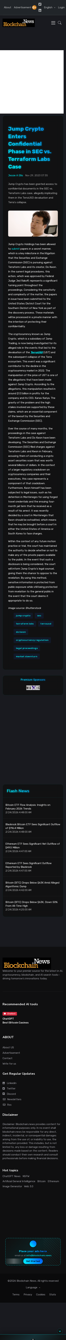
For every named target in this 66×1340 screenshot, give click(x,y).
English (48, 7)
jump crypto (23, 615)
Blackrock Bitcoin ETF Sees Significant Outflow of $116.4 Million (32, 826)
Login (61, 7)
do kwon (21, 632)
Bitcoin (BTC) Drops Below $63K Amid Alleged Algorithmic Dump (32, 884)
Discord (9, 1093)
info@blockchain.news (38, 1255)
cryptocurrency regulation (32, 640)
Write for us (9, 1063)
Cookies (40, 1294)
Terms (16, 1294)
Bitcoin (41, 1181)
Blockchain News (26, 1280)
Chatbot (9, 1013)
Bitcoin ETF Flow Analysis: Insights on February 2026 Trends (27, 806)
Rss (7, 1104)
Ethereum (53, 1181)
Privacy (28, 1294)
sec (39, 615)
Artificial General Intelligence (19, 1181)
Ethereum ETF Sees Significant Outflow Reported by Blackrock (28, 865)
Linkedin (9, 1083)
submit (16, 248)
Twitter (9, 1088)
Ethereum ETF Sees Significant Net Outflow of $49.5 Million (32, 845)
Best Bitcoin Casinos (16, 1022)
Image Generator (12, 1186)
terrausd (45, 623)
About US (8, 1047)
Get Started (33, 1261)
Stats (52, 1294)
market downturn (26, 656)
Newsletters (12, 1099)
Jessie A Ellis (15, 175)
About (7, 7)
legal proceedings (27, 648)
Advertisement (22, 7)
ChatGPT (8, 1018)
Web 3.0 (28, 1186)
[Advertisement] (32, 82)
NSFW (26, 1176)
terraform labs (25, 623)
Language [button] (32, 1287)
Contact (7, 1058)
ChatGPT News (12, 1176)
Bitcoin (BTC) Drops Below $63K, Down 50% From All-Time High (31, 904)
